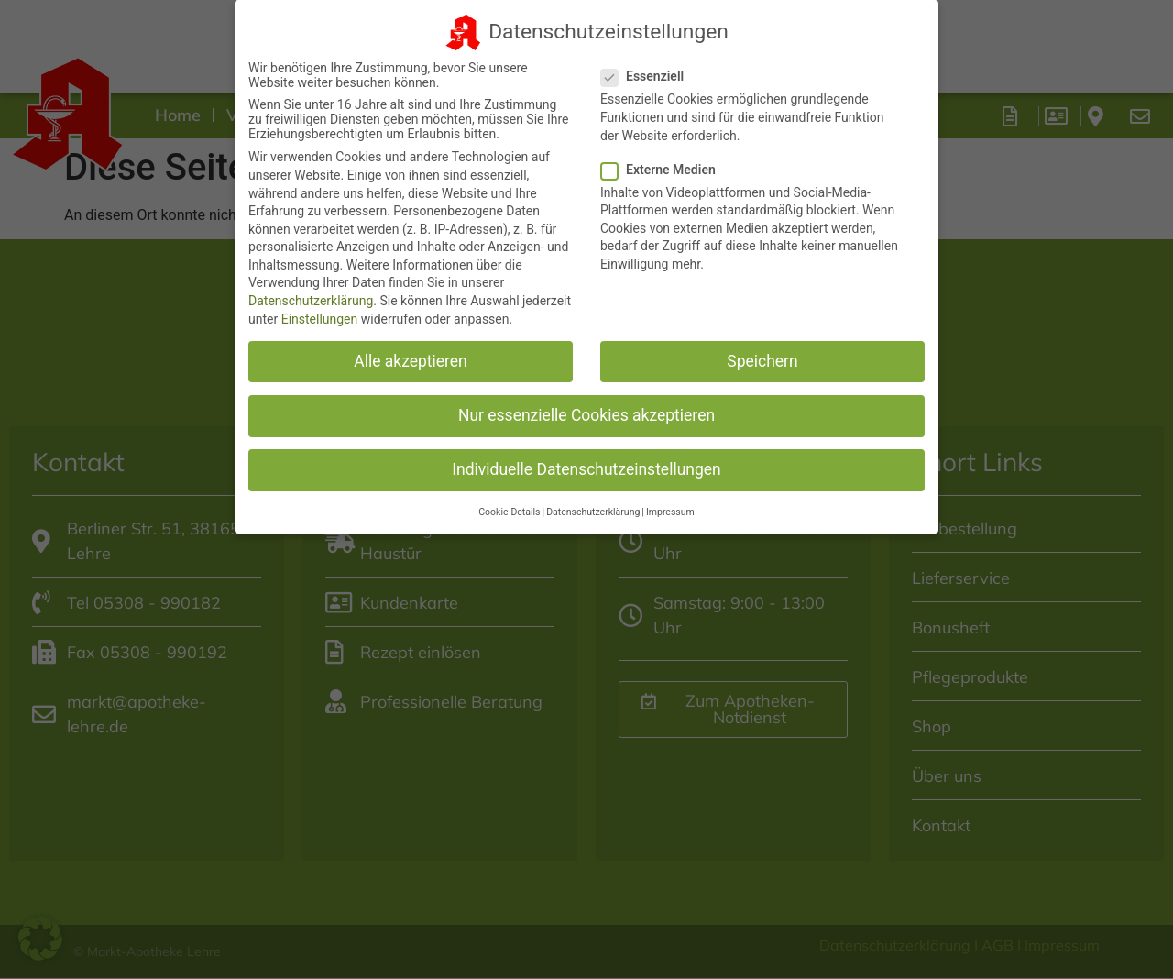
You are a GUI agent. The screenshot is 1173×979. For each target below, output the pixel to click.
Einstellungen (319, 305)
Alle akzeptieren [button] (410, 347)
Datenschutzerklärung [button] (593, 499)
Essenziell (648, 63)
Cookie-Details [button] (509, 499)
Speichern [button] (762, 347)
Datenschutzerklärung (310, 287)
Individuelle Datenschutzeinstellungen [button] (586, 456)
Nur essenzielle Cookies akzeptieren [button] (586, 402)
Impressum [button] (670, 499)
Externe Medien (664, 155)
